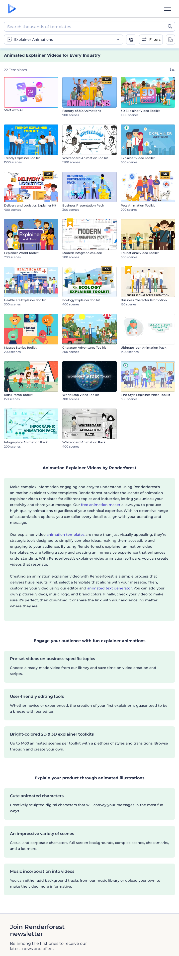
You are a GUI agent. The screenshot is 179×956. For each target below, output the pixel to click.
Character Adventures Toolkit (84, 347)
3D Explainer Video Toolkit (140, 111)
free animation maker (100, 504)
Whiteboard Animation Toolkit (85, 158)
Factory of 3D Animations (81, 111)
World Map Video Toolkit (80, 395)
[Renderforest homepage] (12, 8)
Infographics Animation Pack (26, 442)
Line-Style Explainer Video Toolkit (145, 395)
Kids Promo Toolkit (18, 395)
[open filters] (151, 39)
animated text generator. (110, 588)
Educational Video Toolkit (140, 253)
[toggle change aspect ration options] (170, 39)
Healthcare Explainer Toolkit (25, 300)
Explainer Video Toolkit (138, 158)
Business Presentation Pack (83, 205)
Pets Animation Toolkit (138, 205)
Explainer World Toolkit (21, 253)
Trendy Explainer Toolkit (22, 158)
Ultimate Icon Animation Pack (143, 347)
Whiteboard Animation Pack (83, 442)
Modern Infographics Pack (82, 253)
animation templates (66, 534)
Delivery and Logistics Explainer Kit (30, 205)
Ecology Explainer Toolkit (81, 300)
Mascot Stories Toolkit (20, 347)
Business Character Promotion (144, 300)
